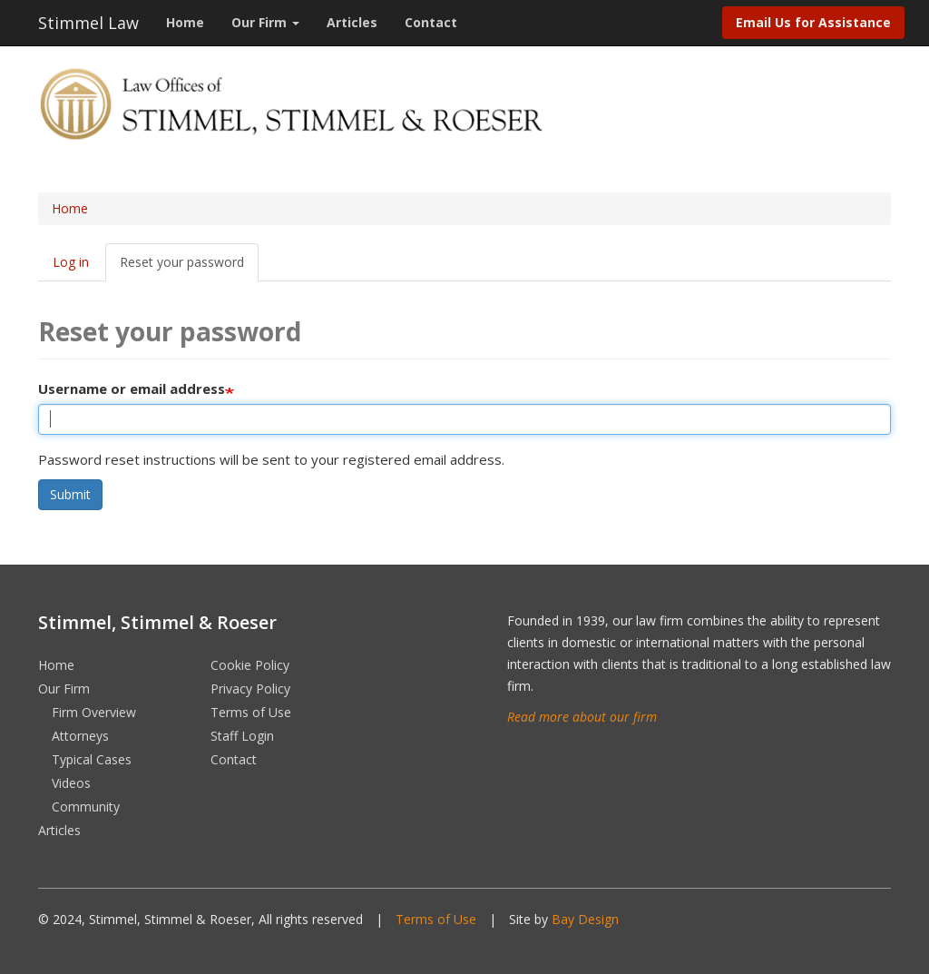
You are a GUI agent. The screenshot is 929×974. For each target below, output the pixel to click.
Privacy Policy (250, 688)
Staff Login (242, 735)
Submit (70, 494)
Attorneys (80, 735)
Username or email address (131, 388)
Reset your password (182, 262)
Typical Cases (92, 759)
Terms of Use (250, 712)
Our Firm (265, 22)
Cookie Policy (249, 665)
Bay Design (585, 919)
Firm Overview (94, 712)
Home (185, 22)
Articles (352, 22)
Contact (431, 22)
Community (86, 806)
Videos (71, 783)
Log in (71, 262)
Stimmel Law (88, 23)
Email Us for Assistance (813, 22)
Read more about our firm (582, 716)
